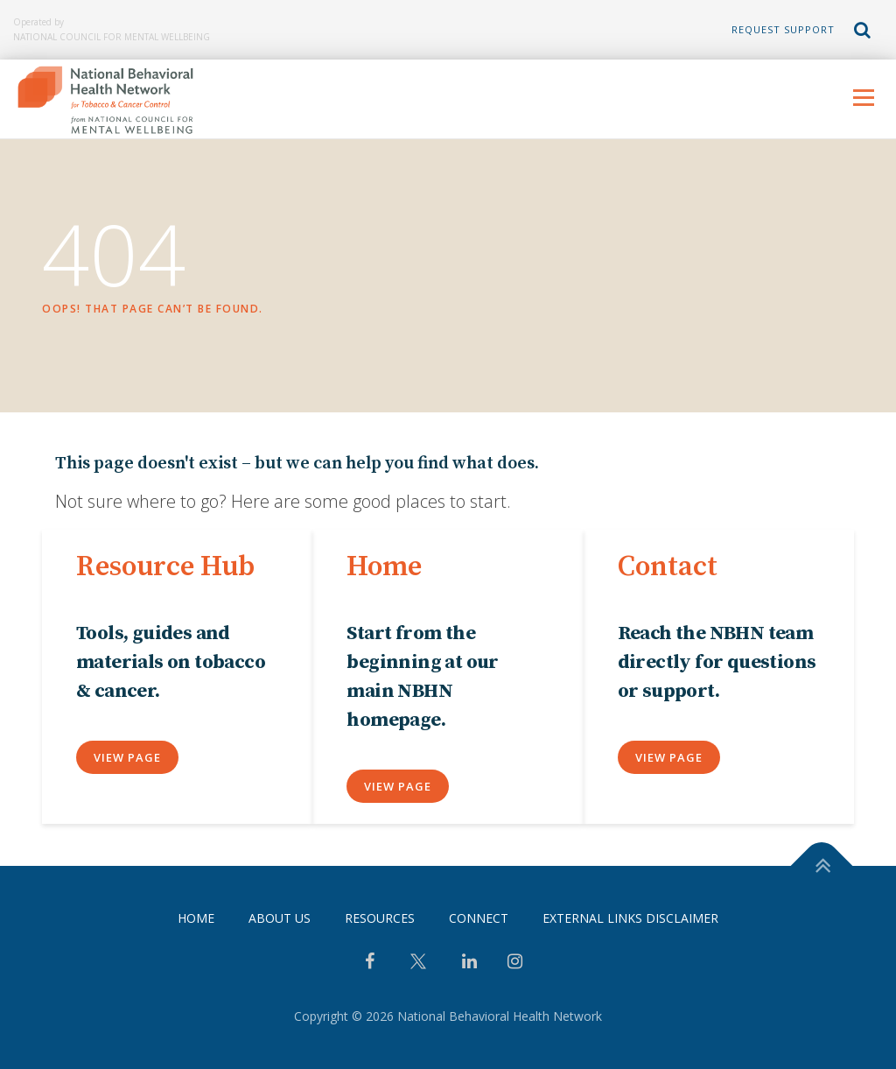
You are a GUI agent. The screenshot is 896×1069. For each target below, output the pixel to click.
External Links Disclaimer (630, 919)
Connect (478, 919)
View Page (127, 757)
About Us (279, 919)
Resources (380, 919)
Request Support (783, 29)
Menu (863, 97)
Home (196, 919)
